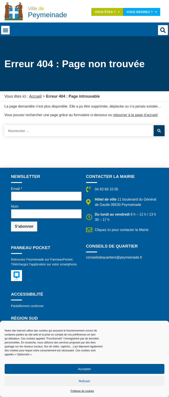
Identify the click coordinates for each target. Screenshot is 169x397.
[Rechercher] (159, 130)
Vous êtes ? (107, 12)
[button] (5, 30)
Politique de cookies (82, 391)
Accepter (84, 369)
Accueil (35, 96)
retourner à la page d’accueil (135, 115)
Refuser (84, 381)
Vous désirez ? (141, 12)
